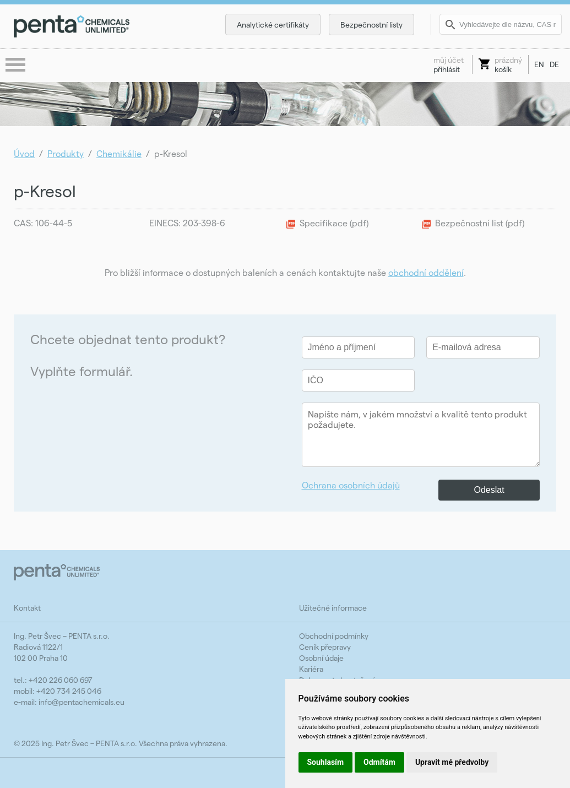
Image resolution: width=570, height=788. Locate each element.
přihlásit (448, 64)
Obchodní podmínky (333, 635)
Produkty (65, 153)
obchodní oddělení (426, 272)
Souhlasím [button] (325, 762)
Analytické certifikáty (273, 24)
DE (554, 64)
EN (539, 64)
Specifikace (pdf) (334, 223)
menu (16, 65)
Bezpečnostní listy (371, 24)
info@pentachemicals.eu (81, 702)
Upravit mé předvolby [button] (451, 762)
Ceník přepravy (325, 646)
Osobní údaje (321, 657)
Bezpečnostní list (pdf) (479, 223)
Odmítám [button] (379, 762)
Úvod (24, 153)
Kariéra (311, 668)
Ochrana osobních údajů (351, 485)
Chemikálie (119, 153)
